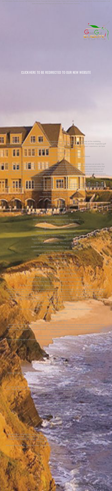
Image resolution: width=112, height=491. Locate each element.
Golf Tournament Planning (50, 445)
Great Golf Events (32, 445)
